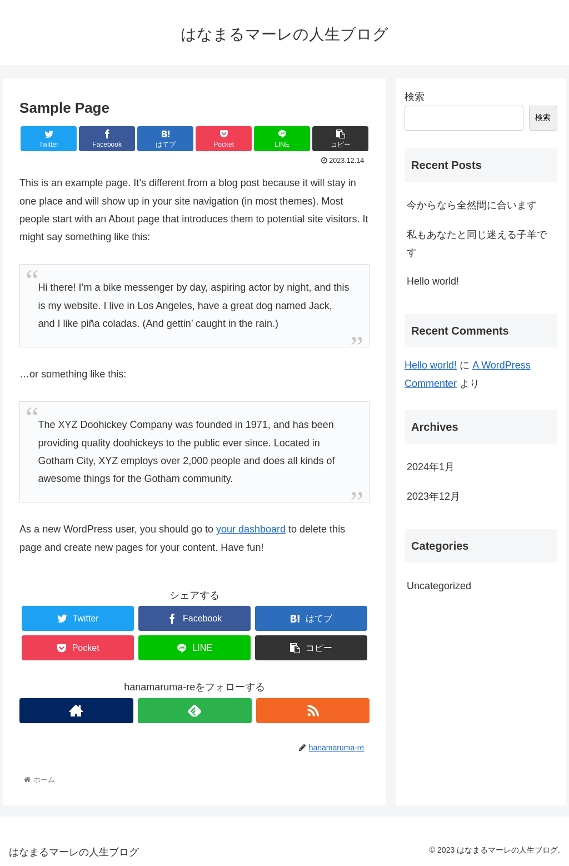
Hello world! (433, 281)
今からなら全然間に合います (472, 205)
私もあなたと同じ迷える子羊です (477, 243)
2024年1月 (431, 466)
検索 (415, 96)
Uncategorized (439, 585)
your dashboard (251, 529)
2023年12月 (433, 496)
